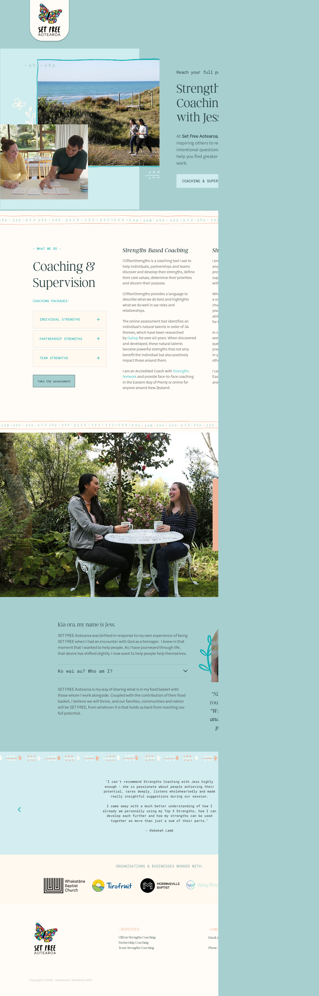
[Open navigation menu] (284, 21)
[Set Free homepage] (127, 21)
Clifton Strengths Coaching (137, 937)
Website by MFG (81, 980)
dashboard (62, 980)
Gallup (132, 337)
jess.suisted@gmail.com (233, 937)
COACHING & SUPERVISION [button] (207, 180)
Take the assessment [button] (54, 381)
